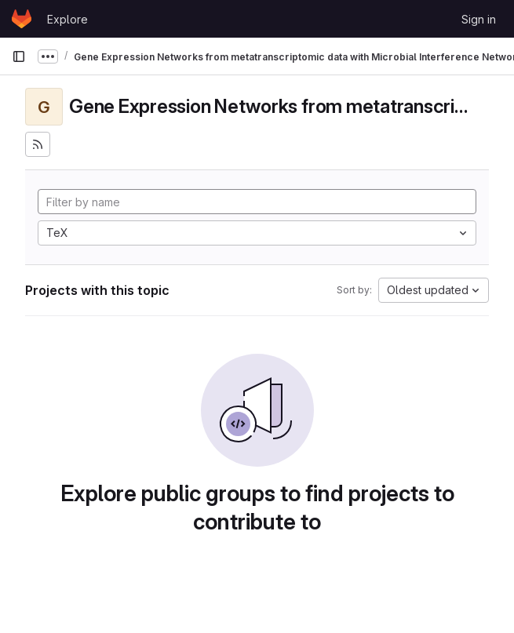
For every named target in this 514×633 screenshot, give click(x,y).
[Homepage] (22, 18)
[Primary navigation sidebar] (18, 56)
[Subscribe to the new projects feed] (37, 144)
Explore (67, 19)
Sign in (478, 19)
